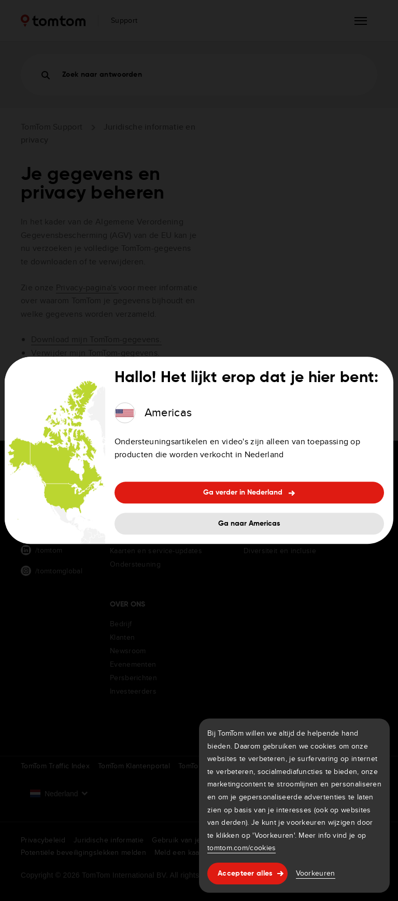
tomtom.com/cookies (241, 847)
